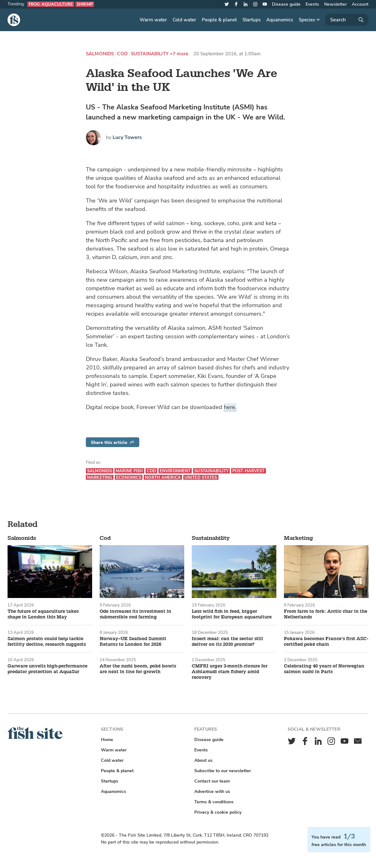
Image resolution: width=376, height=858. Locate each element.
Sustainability (150, 54)
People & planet (219, 20)
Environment (175, 470)
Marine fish (129, 470)
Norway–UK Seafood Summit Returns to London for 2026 (133, 641)
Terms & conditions (214, 802)
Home (107, 740)
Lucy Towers (127, 137)
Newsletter (335, 4)
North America (163, 477)
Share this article (112, 443)
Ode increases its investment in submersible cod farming (135, 614)
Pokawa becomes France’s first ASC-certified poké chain (326, 641)
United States (201, 477)
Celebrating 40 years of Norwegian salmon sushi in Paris (324, 669)
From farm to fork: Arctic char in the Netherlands (325, 614)
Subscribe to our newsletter (222, 771)
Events (312, 4)
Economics (128, 477)
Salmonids (100, 54)
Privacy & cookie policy (217, 812)
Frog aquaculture (51, 4)
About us (203, 760)
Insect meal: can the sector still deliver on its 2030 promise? (227, 641)
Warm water (153, 20)
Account (360, 4)
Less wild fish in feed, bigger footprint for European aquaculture (232, 614)
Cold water (184, 20)
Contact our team (212, 781)
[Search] (346, 20)
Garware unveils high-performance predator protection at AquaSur (47, 669)
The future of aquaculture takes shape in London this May (43, 614)
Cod (122, 54)
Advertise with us (212, 791)
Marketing (99, 477)
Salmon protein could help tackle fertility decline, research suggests (47, 641)
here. (230, 407)
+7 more (179, 54)
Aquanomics (279, 20)
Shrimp (85, 4)
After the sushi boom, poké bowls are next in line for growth (138, 669)
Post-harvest (248, 470)
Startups (251, 20)
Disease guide (286, 4)
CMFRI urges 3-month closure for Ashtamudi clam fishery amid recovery (230, 671)
